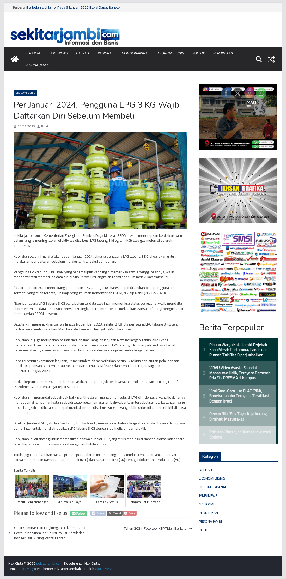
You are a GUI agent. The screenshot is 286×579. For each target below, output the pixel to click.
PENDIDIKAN (223, 53)
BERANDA (32, 53)
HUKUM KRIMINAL (135, 53)
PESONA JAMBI (36, 65)
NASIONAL (105, 53)
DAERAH (82, 53)
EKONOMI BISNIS (170, 53)
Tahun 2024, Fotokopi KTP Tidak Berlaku (158, 528)
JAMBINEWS (58, 53)
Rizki (44, 126)
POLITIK (198, 53)
